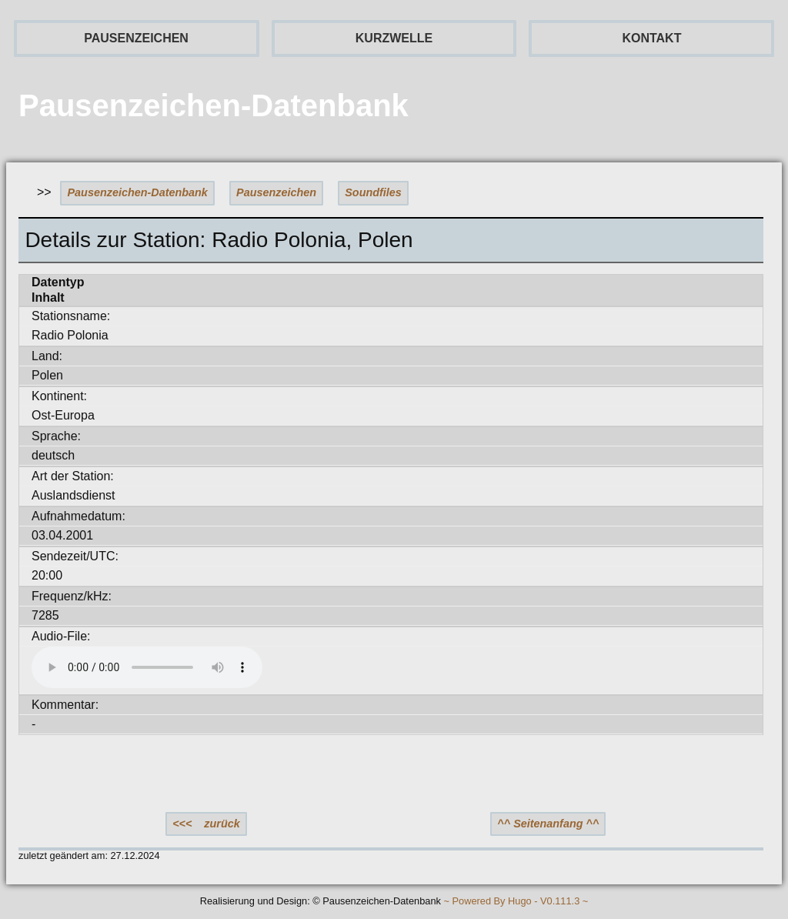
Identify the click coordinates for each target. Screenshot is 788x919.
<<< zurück (206, 823)
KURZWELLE (394, 38)
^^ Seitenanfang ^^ (548, 823)
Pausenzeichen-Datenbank (138, 192)
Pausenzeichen (276, 192)
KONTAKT (651, 38)
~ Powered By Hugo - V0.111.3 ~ (515, 902)
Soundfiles (373, 192)
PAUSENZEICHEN (136, 38)
